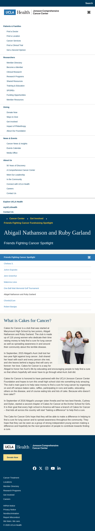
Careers (10, 188)
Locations (7, 482)
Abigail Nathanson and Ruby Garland (20, 294)
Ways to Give (12, 117)
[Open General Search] (88, 3)
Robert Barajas (10, 307)
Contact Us (11, 193)
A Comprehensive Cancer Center (21, 170)
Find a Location (13, 36)
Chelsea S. (8, 263)
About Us (7, 160)
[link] (34, 468)
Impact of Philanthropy (16, 126)
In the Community (14, 179)
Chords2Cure (9, 300)
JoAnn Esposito (10, 270)
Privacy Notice (9, 509)
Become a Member (15, 67)
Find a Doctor (12, 31)
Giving (6, 107)
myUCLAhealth (10, 207)
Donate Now (12, 112)
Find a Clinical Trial (15, 45)
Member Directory (14, 63)
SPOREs (10, 90)
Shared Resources (15, 81)
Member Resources (15, 100)
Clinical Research (14, 72)
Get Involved (12, 122)
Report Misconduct (11, 517)
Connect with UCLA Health (18, 184)
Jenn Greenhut (10, 276)
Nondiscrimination (11, 513)
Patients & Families (12, 26)
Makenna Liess (10, 282)
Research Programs (15, 76)
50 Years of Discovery (16, 165)
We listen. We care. (11, 521)
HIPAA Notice (9, 506)
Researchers (9, 57)
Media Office (12, 153)
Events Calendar (14, 148)
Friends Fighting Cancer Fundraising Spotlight (28, 223)
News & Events (10, 138)
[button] (47, 202)
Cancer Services (14, 41)
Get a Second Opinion (16, 50)
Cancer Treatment (11, 478)
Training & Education (15, 86)
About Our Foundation (16, 131)
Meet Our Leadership (16, 175)
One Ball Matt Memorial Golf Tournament (21, 288)
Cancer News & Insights (17, 143)
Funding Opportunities (16, 95)
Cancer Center (16, 218)
